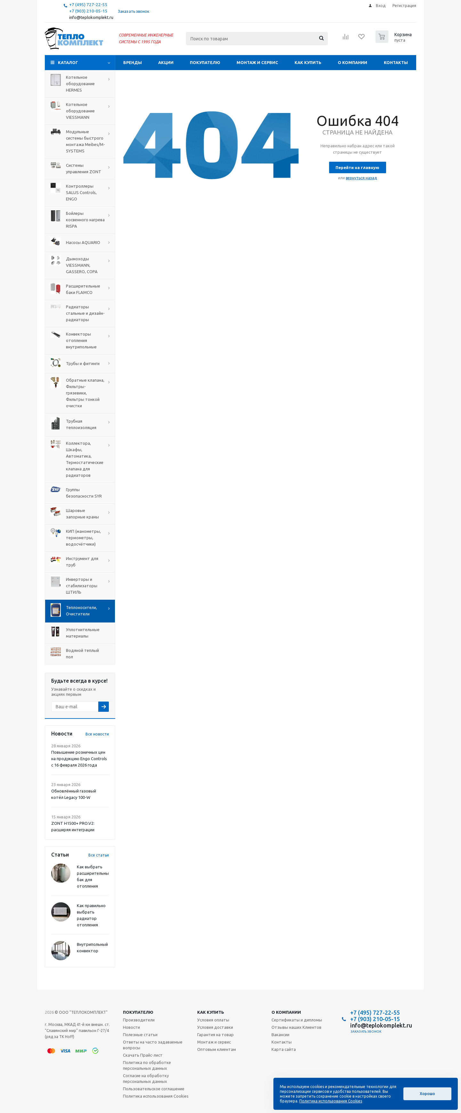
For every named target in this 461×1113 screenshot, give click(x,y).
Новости (131, 1027)
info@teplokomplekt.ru (91, 17)
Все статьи (98, 855)
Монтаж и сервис (257, 62)
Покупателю (205, 62)
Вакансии (280, 1034)
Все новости (97, 734)
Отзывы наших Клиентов (296, 1027)
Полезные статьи (140, 1034)
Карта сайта (283, 1049)
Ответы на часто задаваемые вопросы (152, 1045)
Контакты (396, 62)
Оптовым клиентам (216, 1049)
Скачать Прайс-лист (143, 1055)
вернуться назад (361, 178)
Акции (166, 62)
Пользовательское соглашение (153, 1088)
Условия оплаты (213, 1020)
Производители (139, 1020)
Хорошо (427, 1094)
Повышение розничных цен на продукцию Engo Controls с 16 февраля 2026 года (79, 758)
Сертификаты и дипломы (296, 1020)
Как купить (308, 62)
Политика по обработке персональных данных (147, 1065)
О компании (352, 62)
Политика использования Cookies (156, 1096)
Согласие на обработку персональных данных (146, 1078)
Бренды (132, 62)
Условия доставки (215, 1027)
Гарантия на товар (215, 1034)
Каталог (68, 62)
